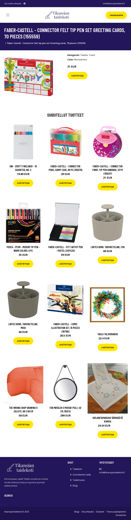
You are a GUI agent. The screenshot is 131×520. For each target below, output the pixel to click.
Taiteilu (84, 55)
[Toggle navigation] (7, 14)
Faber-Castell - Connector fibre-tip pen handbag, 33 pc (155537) (107, 170)
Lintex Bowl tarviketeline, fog (108, 247)
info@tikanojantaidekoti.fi (114, 3)
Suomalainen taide (82, 474)
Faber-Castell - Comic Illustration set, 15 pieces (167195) (65, 327)
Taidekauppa (116, 15)
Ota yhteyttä (87, 511)
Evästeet (100, 511)
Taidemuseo (79, 480)
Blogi (75, 485)
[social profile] (25, 3)
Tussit (92, 55)
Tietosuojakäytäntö (116, 511)
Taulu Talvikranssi (107, 334)
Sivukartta (121, 515)
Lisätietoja (77, 75)
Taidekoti (77, 469)
